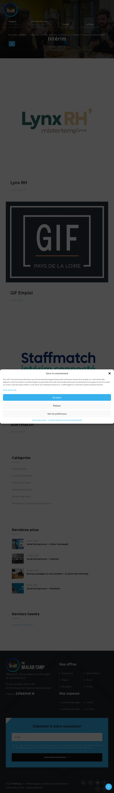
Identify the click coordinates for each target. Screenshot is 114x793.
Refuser (57, 405)
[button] (109, 373)
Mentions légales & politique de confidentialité (65, 420)
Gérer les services (9, 390)
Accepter (57, 397)
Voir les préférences (57, 413)
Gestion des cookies (39, 420)
